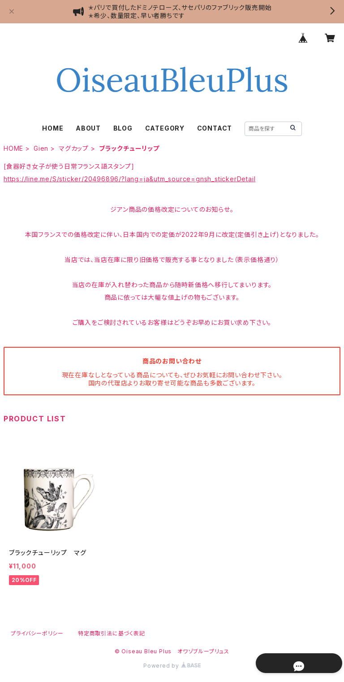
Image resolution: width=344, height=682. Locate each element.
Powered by (172, 665)
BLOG (123, 128)
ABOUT (88, 128)
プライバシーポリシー (37, 633)
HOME (52, 128)
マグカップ (74, 148)
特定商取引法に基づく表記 (111, 633)
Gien (41, 148)
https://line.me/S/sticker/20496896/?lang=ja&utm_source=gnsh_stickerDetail (129, 179)
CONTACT (214, 128)
